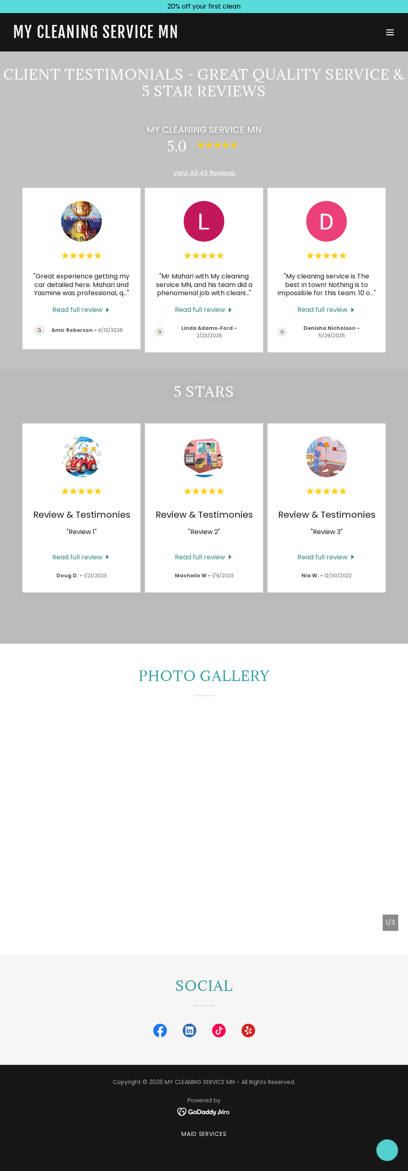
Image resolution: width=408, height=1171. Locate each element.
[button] (390, 32)
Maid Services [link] (204, 1134)
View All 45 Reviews (204, 173)
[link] (96, 35)
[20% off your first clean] (204, 6)
